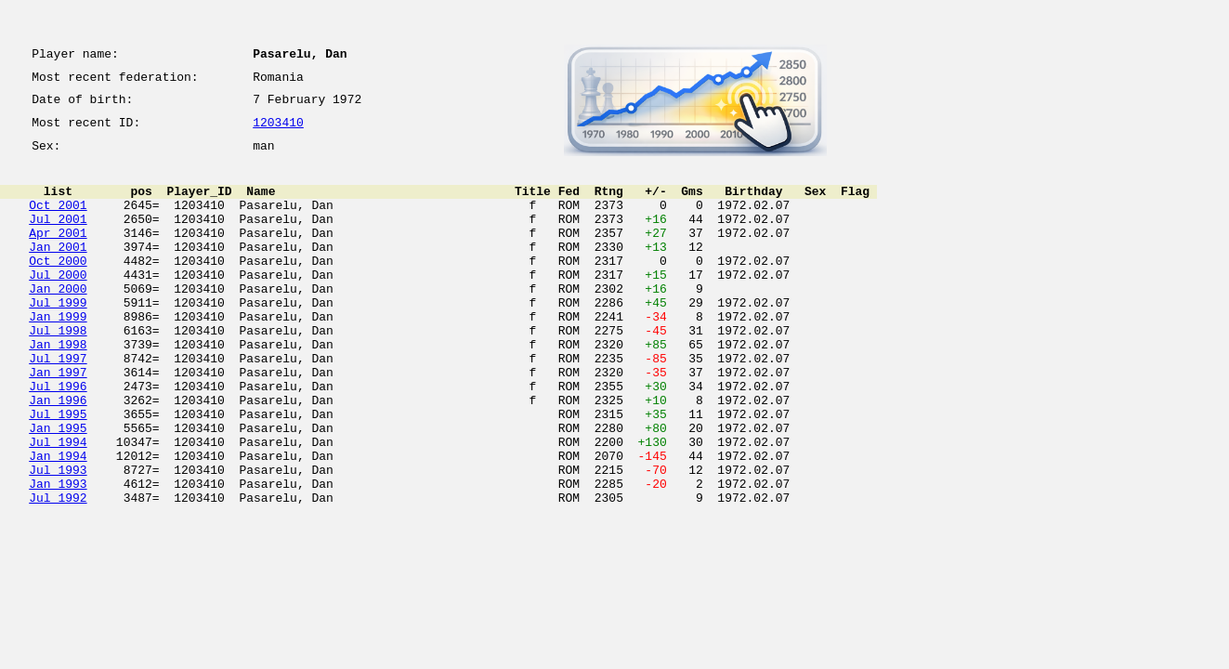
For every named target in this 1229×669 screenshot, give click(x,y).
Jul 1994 (57, 505)
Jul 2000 (57, 304)
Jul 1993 (57, 539)
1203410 (278, 132)
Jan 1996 (57, 455)
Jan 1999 (57, 355)
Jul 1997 (57, 405)
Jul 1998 (57, 371)
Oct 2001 (57, 221)
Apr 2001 (57, 254)
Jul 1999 (57, 338)
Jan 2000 (57, 321)
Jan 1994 (57, 522)
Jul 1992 (57, 572)
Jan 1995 (57, 488)
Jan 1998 (57, 388)
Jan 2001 (57, 271)
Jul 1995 (57, 472)
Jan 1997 (57, 421)
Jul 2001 (57, 238)
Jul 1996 (57, 438)
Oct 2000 (57, 288)
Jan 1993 (57, 555)
